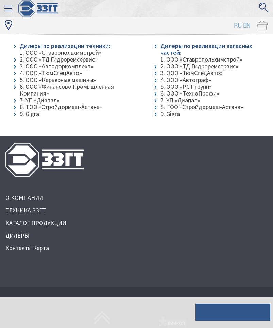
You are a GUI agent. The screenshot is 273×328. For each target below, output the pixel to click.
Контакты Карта (27, 248)
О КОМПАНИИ (24, 198)
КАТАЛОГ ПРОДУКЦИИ (35, 223)
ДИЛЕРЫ (17, 235)
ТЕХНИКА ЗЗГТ (25, 210)
